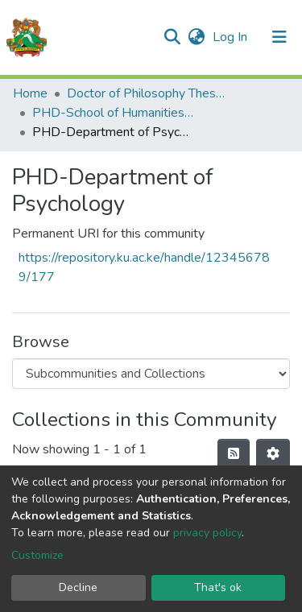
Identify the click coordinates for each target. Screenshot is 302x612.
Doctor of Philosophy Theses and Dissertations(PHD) (147, 93)
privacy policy (207, 532)
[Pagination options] (273, 454)
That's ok (218, 587)
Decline (78, 587)
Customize (37, 555)
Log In (231, 37)
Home (30, 93)
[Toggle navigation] (279, 37)
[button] (196, 37)
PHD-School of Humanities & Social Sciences (112, 113)
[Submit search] (172, 37)
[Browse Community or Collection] (151, 373)
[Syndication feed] (233, 454)
